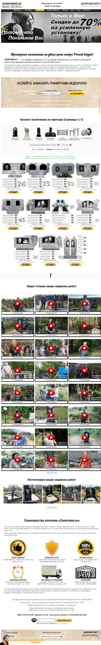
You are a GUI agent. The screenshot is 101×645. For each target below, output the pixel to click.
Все (33, 149)
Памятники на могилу (10, 5)
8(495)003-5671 (91, 633)
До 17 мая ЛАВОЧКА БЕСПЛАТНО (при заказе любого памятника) (27, 639)
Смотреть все (52, 473)
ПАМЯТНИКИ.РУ (11, 3)
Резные (66, 149)
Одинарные (40, 149)
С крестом (58, 149)
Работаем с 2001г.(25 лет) (12, 7)
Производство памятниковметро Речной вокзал (52, 4)
